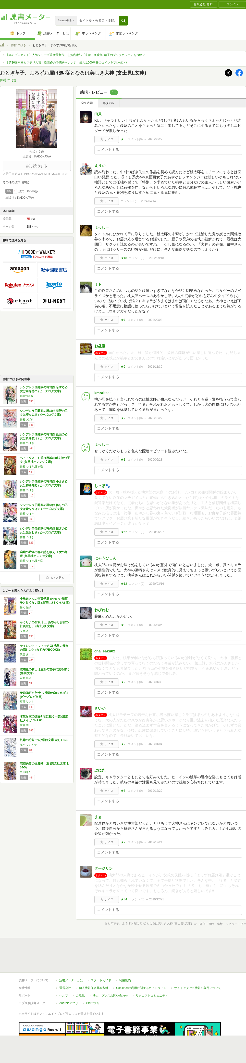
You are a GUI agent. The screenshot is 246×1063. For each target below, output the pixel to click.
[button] (123, 21)
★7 (123, 320)
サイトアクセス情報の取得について (197, 987)
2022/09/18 (156, 258)
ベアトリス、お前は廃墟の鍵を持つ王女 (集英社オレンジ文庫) (45, 460)
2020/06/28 (155, 459)
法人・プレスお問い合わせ (110, 995)
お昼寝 (99, 346)
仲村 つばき (18, 45)
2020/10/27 (155, 418)
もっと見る (55, 577)
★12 (124, 583)
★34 (124, 899)
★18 (124, 258)
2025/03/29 (155, 139)
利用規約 (125, 980)
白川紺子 (25, 772)
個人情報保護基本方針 (93, 987)
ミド (98, 284)
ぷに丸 (99, 770)
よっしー (101, 227)
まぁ (98, 817)
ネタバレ (109, 103)
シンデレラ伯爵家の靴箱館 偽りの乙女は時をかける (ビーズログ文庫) (44, 507)
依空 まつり (27, 654)
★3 (123, 139)
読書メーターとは (71, 980)
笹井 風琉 (25, 677)
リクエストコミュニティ (152, 995)
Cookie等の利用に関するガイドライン (141, 987)
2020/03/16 (156, 583)
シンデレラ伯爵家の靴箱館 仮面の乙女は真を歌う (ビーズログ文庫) (44, 436)
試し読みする (36, 166)
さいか (99, 708)
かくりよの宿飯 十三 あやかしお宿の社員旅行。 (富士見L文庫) (44, 624)
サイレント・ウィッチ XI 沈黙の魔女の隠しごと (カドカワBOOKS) (44, 647)
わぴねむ (101, 610)
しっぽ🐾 (102, 486)
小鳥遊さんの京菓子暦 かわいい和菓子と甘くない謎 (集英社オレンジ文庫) (45, 600)
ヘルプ (63, 995)
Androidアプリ (68, 1003)
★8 (123, 790)
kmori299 (102, 393)
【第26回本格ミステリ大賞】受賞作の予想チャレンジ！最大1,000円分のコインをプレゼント (67, 62)
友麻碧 (24, 630)
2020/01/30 (155, 682)
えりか (99, 165)
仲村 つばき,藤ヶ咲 (31, 466)
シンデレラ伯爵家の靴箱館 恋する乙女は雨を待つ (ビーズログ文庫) (44, 389)
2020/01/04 (155, 744)
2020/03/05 (155, 624)
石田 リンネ (27, 701)
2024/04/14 (148, 201)
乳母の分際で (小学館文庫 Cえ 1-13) (44, 740)
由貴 (98, 114)
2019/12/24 (155, 842)
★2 (123, 366)
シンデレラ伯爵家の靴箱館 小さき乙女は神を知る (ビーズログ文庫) (44, 483)
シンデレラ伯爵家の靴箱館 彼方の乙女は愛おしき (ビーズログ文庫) (44, 530)
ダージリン (103, 868)
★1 (123, 459)
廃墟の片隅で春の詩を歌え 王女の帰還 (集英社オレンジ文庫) (44, 554)
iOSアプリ (93, 1003)
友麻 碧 (24, 725)
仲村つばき (26, 395)
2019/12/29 (155, 790)
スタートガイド (101, 980)
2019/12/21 (156, 899)
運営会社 (65, 987)
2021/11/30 (155, 366)
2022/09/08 (155, 319)
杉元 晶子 (25, 607)
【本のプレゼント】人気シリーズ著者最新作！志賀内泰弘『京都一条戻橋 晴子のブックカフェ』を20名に (76, 55)
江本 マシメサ (28, 744)
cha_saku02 (104, 651)
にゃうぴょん (105, 558)
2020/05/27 (156, 532)
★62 (124, 532)
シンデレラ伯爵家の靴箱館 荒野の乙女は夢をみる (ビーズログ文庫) (44, 412)
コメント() (135, 139)
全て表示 (87, 103)
